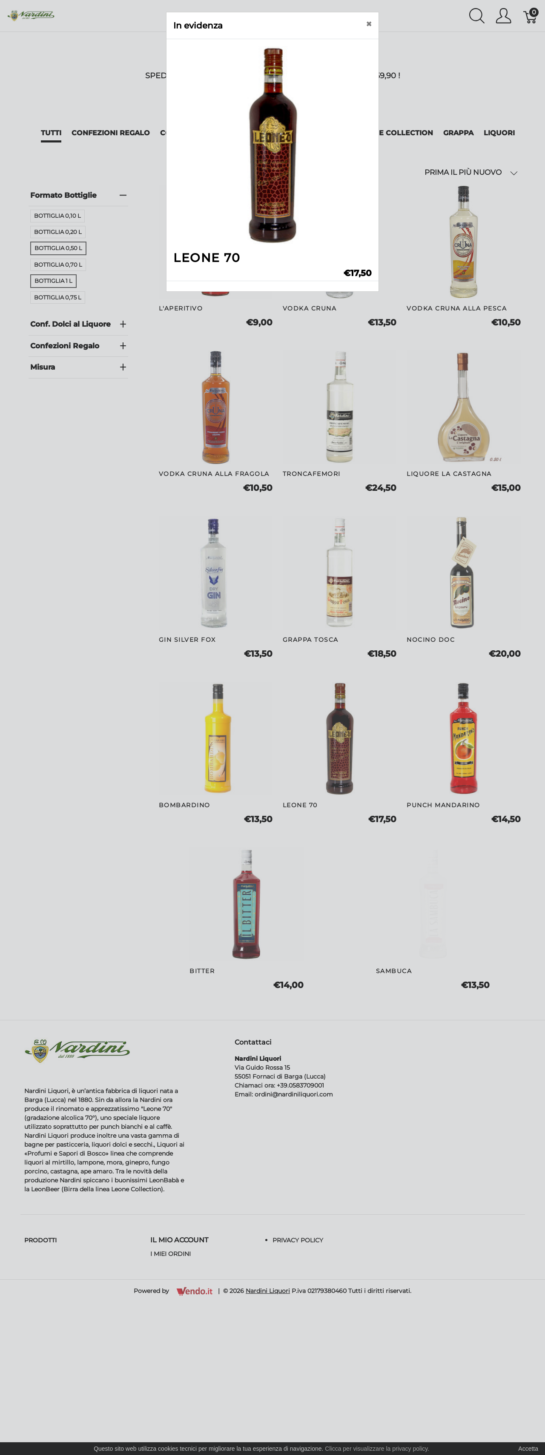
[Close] (369, 24)
